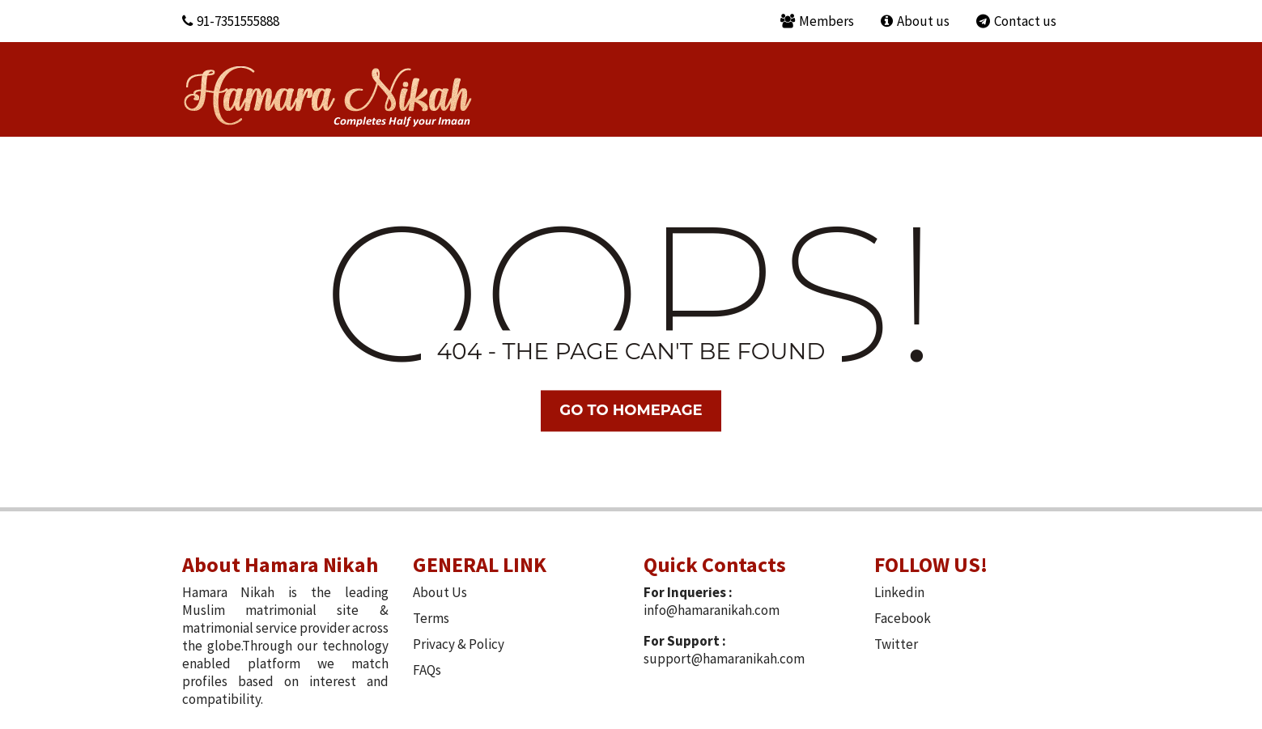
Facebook (902, 618)
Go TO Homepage (630, 410)
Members (817, 21)
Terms (431, 618)
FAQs (427, 670)
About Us (440, 592)
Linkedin (899, 592)
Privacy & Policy (458, 644)
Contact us (1016, 21)
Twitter (896, 644)
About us (915, 21)
